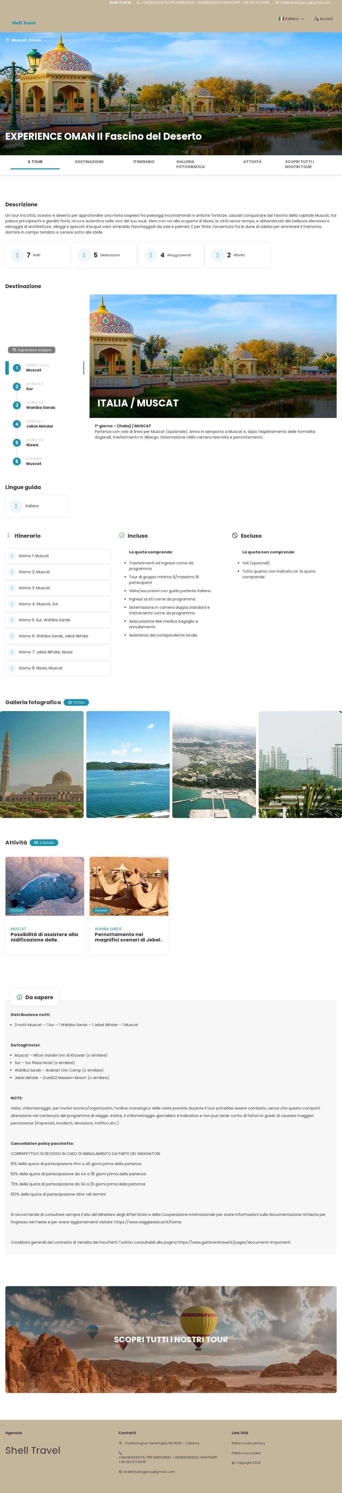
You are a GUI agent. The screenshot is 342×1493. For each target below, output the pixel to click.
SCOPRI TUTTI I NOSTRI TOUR (299, 164)
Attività (252, 161)
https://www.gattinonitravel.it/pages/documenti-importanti (234, 1242)
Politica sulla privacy (248, 1443)
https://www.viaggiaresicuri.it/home (147, 1222)
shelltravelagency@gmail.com (305, 3)
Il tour (35, 161)
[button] (326, 357)
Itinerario (144, 161)
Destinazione (89, 161)
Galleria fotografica (190, 164)
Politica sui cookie (246, 1453)
